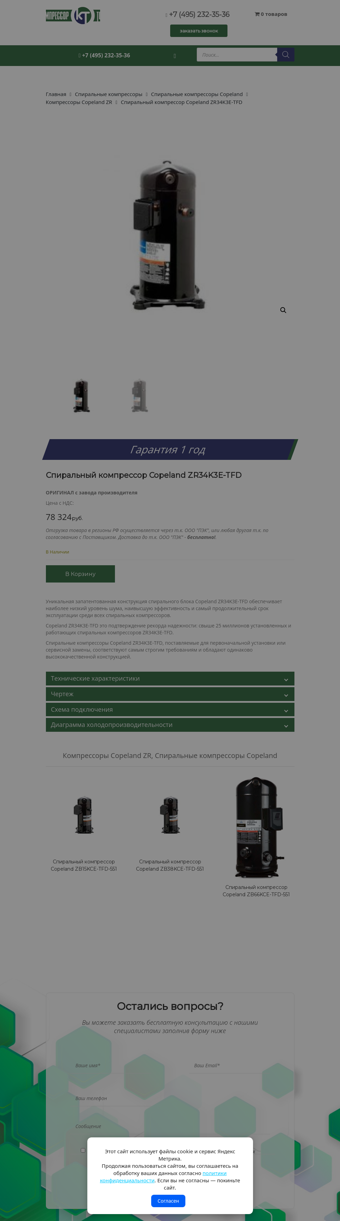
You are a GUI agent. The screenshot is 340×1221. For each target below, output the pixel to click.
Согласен (168, 1201)
